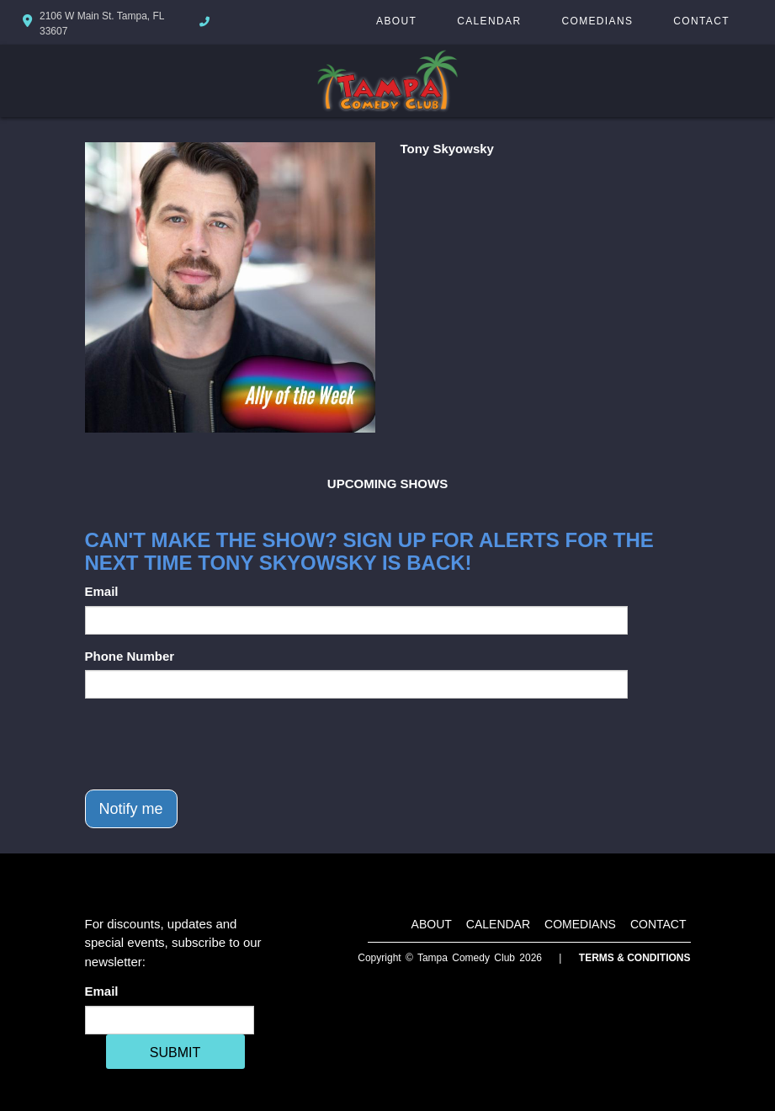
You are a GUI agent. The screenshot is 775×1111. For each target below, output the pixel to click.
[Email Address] (169, 1020)
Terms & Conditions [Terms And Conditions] (635, 958)
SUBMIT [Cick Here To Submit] (175, 1052)
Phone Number (130, 656)
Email (102, 591)
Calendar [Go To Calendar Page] (489, 21)
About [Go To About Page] (396, 21)
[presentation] (213, 744)
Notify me (131, 808)
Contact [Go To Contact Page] (701, 21)
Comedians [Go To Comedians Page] (597, 21)
